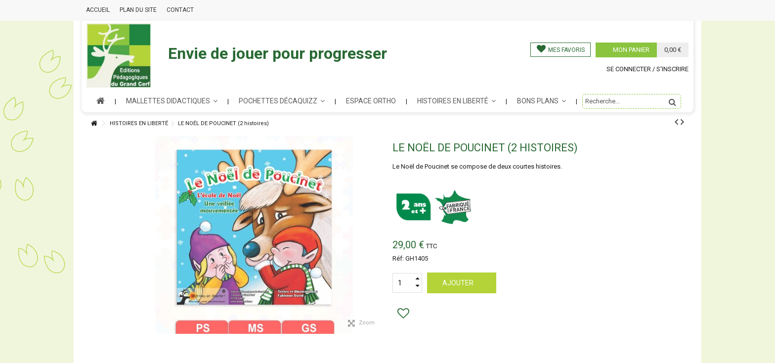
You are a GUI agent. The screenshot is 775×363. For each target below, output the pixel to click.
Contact (180, 9)
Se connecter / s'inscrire (647, 69)
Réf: (398, 258)
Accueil (98, 9)
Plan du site (138, 9)
